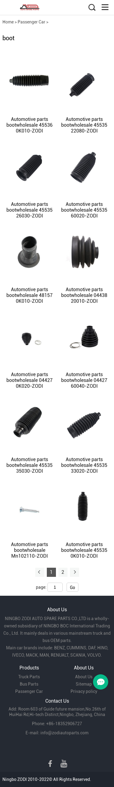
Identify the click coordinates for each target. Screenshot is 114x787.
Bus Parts (29, 684)
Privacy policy (84, 691)
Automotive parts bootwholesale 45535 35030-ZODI (29, 465)
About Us (83, 676)
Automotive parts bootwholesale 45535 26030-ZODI (29, 210)
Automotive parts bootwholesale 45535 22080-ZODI (84, 125)
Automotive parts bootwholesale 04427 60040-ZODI (84, 380)
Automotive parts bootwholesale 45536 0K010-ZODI (29, 125)
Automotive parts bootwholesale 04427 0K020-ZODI (29, 380)
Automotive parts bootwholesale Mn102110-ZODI (29, 550)
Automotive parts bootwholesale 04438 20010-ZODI (84, 295)
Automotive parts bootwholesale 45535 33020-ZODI (84, 465)
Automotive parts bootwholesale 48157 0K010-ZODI (29, 295)
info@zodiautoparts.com (64, 732)
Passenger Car (31, 21)
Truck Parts (29, 676)
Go (72, 587)
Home (8, 21)
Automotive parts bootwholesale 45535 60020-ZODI (84, 210)
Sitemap (84, 684)
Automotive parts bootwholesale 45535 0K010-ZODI (84, 550)
